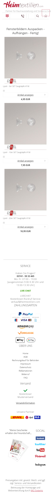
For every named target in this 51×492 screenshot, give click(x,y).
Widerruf (25, 374)
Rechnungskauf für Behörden (25, 360)
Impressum (25, 363)
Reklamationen (25, 370)
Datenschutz (25, 367)
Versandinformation (25, 402)
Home (25, 353)
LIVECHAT (25, 295)
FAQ (25, 377)
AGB (25, 356)
